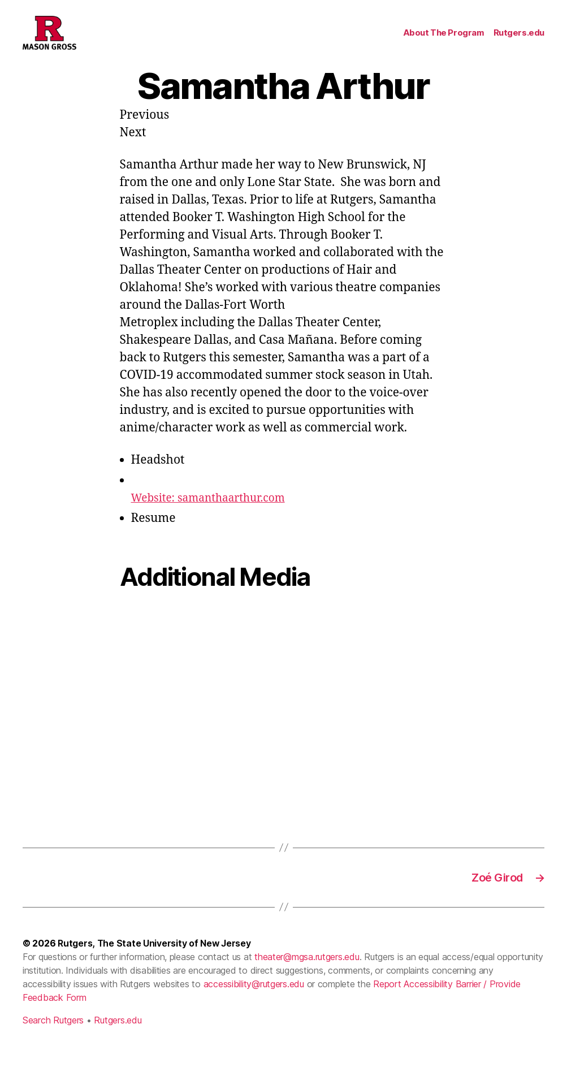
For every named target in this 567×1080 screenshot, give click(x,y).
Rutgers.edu (519, 41)
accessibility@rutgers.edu (254, 1003)
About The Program (443, 41)
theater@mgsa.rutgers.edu (307, 976)
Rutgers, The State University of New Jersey (154, 963)
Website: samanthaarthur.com (216, 514)
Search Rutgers (53, 1040)
